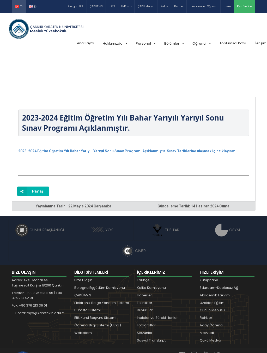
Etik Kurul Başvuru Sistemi (95, 278)
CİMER (133, 211)
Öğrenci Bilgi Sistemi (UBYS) (97, 286)
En (33, 7)
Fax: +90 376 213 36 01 (29, 266)
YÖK (102, 190)
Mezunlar (145, 293)
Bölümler (174, 43)
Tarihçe (143, 240)
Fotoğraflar (146, 286)
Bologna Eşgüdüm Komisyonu (99, 248)
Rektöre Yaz (244, 6)
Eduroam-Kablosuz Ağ (219, 248)
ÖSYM (227, 190)
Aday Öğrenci (211, 286)
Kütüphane (209, 240)
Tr (19, 7)
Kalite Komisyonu (151, 248)
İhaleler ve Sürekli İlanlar (157, 278)
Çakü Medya (210, 301)
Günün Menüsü (212, 270)
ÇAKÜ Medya (146, 6)
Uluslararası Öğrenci (203, 6)
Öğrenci (201, 43)
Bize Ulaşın (83, 240)
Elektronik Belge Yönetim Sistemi (101, 263)
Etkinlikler (144, 263)
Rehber (179, 6)
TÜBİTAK (165, 190)
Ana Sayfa (85, 43)
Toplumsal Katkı (233, 43)
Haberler (144, 256)
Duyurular (145, 270)
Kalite (164, 6)
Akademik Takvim (215, 256)
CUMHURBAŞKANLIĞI (39, 190)
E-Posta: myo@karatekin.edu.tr (38, 273)
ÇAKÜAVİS (96, 6)
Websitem (83, 293)
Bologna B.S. (76, 6)
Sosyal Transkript (151, 301)
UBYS (112, 6)
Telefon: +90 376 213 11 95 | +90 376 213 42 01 (37, 256)
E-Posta (126, 6)
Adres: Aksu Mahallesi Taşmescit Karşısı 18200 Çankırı (38, 243)
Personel (145, 43)
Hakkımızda (115, 43)
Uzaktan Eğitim (212, 263)
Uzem (227, 6)
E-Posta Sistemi (87, 270)
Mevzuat (207, 293)
